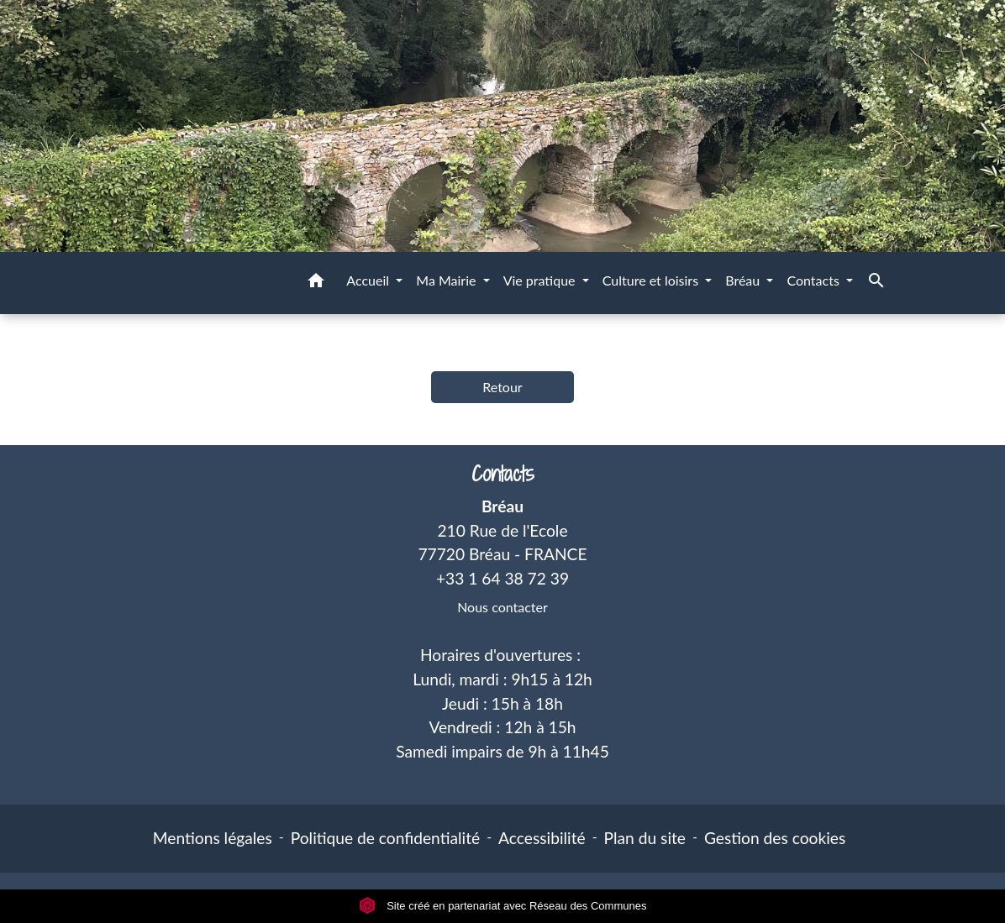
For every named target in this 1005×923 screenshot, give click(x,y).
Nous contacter (502, 607)
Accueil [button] (369, 280)
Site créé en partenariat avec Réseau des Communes (503, 905)
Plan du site (645, 837)
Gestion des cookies (774, 837)
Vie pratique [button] (541, 280)
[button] (315, 283)
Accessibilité (542, 837)
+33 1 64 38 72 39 (502, 578)
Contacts (502, 474)
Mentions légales (212, 837)
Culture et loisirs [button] (652, 280)
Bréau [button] (744, 280)
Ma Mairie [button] (447, 280)
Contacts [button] (815, 280)
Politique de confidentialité (385, 837)
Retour (502, 387)
